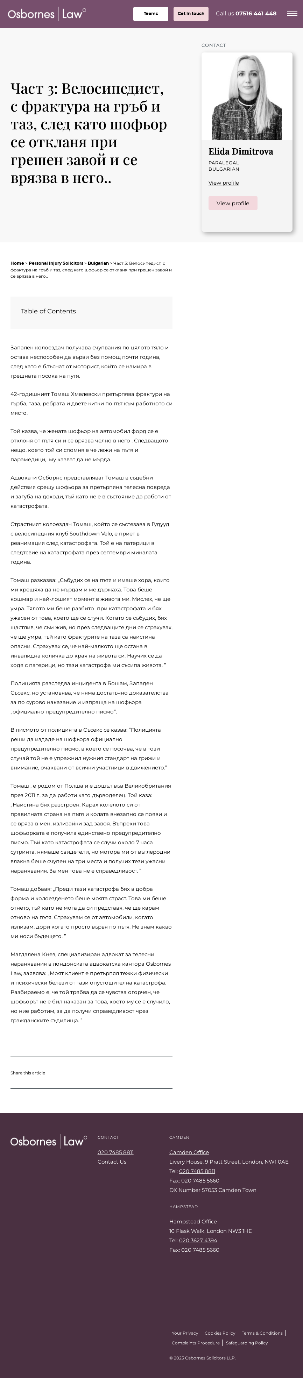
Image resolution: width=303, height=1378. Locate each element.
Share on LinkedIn (86, 1072)
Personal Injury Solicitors (56, 263)
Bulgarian (98, 263)
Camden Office (189, 1152)
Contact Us (112, 1161)
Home (17, 263)
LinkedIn (212, 221)
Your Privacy (185, 1333)
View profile (224, 182)
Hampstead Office (193, 1221)
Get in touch (191, 14)
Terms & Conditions (262, 1333)
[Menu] (292, 12)
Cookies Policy (220, 1333)
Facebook (29, 1356)
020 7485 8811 (116, 1152)
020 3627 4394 (198, 1240)
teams (151, 14)
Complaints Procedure (196, 1342)
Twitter (13, 1356)
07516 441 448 (256, 13)
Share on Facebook (72, 1072)
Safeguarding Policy (247, 1342)
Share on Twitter (58, 1072)
